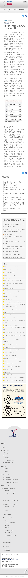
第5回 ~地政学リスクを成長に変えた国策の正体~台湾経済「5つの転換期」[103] (14, 230)
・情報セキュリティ (7, 542)
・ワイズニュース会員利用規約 (10, 482)
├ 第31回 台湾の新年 (9, 186)
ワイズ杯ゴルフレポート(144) (10, 278)
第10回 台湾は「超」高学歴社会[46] (12, 257)
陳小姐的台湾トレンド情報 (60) (11, 358)
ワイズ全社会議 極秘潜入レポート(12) (12, 350)
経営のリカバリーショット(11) (10, 269)
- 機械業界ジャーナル (9, 506)
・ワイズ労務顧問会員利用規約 (10, 479)
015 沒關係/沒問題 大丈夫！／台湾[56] (13, 246)
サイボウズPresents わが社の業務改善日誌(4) (14, 336)
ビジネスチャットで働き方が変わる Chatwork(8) (12, 340)
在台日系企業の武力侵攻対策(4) (11, 291)
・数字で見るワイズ (7, 462)
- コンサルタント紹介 (9, 493)
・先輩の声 (5, 468)
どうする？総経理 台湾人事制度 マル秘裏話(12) (14, 328)
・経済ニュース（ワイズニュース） (11, 500)
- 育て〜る (6, 527)
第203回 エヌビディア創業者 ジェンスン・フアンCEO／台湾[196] (13, 225)
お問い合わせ (5, 474)
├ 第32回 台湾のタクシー (11, 184)
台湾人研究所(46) (7, 369)
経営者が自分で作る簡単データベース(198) (13, 332)
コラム (12, 12)
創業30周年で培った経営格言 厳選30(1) (13, 380)
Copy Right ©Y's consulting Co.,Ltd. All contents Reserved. (14, 576)
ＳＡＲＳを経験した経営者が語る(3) (12, 302)
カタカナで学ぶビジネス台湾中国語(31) (12, 361)
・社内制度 (5, 471)
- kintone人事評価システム (11, 522)
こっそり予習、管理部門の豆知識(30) (12, 366)
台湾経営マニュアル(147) (9, 275)
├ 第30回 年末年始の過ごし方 (12, 187)
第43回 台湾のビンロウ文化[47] (11, 254)
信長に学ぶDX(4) (7, 299)
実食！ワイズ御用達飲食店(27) (10, 344)
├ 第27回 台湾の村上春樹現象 (12, 197)
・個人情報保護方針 (7, 477)
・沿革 (4, 455)
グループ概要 (5, 450)
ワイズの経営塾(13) (8, 314)
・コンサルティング (7, 490)
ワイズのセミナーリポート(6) (10, 293)
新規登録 (10, 3)
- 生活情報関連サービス (10, 535)
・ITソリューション (7, 518)
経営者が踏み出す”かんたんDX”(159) (12, 280)
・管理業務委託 (6, 550)
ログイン (10, 1)
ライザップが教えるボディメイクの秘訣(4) (13, 377)
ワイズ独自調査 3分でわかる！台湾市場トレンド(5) (13, 284)
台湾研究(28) (6, 372)
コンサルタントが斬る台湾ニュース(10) (12, 309)
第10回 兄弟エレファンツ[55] (11, 248)
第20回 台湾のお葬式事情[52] (11, 251)
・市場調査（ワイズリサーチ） (10, 504)
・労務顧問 (5, 510)
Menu (24, 1)
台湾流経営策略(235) (8, 288)
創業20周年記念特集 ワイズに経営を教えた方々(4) (14, 321)
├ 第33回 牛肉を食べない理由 (12, 182)
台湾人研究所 (20, 12)
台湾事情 (9, 20)
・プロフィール (6, 453)
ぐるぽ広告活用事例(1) (9, 347)
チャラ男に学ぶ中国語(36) (9, 363)
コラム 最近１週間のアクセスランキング (14, 221)
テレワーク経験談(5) (8, 352)
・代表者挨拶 (5, 458)
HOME (5, 12)
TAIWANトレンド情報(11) (9, 355)
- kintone (6, 520)
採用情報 (4, 466)
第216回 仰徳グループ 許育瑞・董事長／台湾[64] (14, 237)
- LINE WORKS (8, 532)
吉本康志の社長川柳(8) (9, 272)
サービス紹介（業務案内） (9, 488)
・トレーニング (6, 539)
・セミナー (5, 496)
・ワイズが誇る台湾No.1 (8, 460)
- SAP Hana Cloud (8, 530)
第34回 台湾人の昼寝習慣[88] (11, 234)
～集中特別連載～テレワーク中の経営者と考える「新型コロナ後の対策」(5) (14, 305)
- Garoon (6, 525)
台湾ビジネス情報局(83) (9, 312)
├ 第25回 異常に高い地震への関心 (13, 203)
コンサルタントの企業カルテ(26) (11, 317)
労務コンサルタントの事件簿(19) (11, 267)
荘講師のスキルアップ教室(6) (10, 325)
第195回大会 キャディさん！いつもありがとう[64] (14, 242)
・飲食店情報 (5, 546)
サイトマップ (5, 485)
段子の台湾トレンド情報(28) (10, 296)
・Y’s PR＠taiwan (6, 514)
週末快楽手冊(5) (7, 374)
